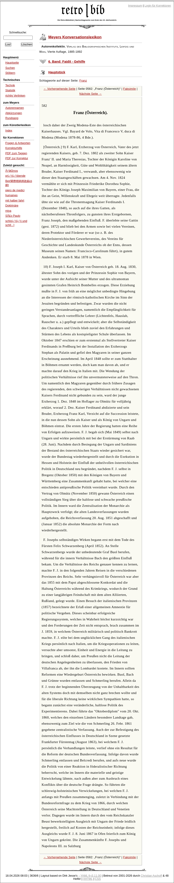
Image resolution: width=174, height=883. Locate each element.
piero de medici (14, 190)
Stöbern (10, 73)
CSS (98, 879)
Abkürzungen (13, 113)
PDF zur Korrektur (16, 158)
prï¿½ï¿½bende (15, 175)
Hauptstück (56, 72)
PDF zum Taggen (16, 153)
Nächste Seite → (90, 93)
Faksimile (129, 88)
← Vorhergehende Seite (59, 88)
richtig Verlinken (15, 95)
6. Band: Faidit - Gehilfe (66, 61)
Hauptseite (12, 62)
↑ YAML (83, 875)
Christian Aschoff (151, 875)
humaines (11, 195)
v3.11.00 (95, 875)
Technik (10, 85)
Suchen (10, 68)
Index (8, 130)
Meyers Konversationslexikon (75, 37)
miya (8, 210)
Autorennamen (14, 107)
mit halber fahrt (14, 200)
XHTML (88, 879)
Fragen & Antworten (17, 143)
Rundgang (11, 118)
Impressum (135, 5)
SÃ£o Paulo (12, 215)
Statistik (10, 90)
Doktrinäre (11, 205)
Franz (83, 80)
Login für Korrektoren (157, 5)
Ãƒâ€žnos (11, 170)
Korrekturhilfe (13, 148)
